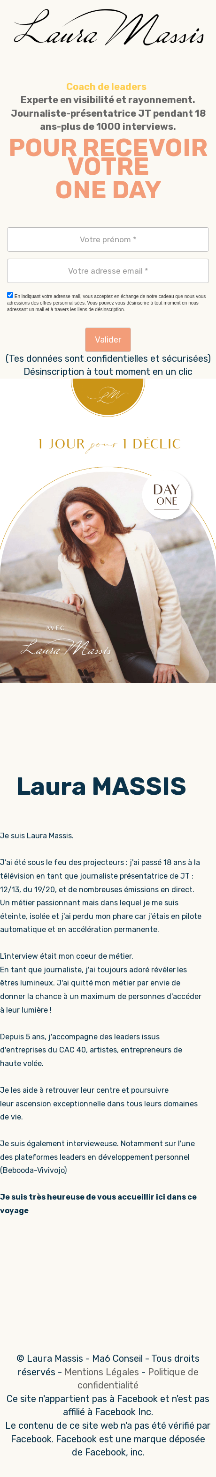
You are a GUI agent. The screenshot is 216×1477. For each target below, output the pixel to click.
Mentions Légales (101, 1372)
